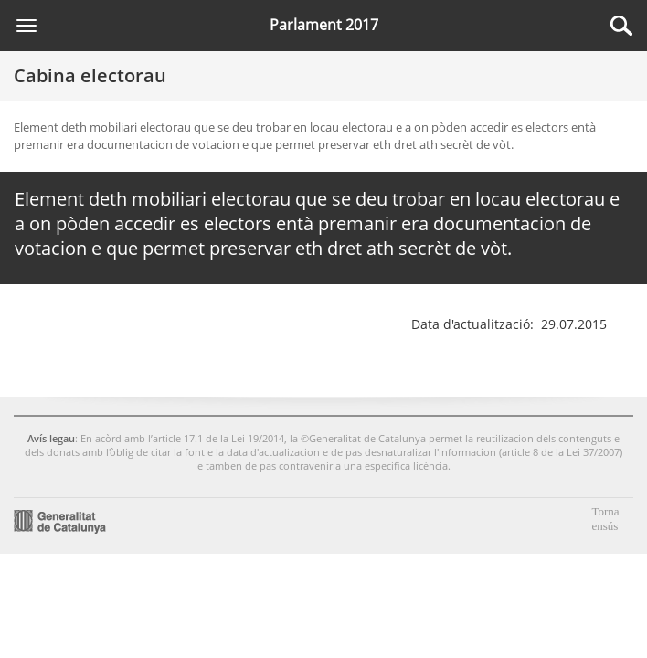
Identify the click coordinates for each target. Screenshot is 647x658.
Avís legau (51, 433)
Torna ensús (605, 514)
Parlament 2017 (324, 25)
